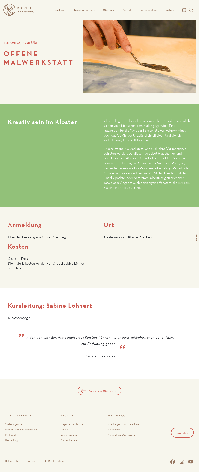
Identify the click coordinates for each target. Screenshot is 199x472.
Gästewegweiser (69, 434)
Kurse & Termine (84, 10)
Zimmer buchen (68, 440)
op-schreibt (114, 429)
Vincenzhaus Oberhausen (121, 434)
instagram (182, 461)
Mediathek (10, 434)
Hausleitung (11, 440)
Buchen (169, 10)
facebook (172, 461)
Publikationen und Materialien (21, 429)
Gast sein (60, 10)
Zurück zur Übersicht (102, 391)
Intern (60, 461)
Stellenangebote (13, 424)
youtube (191, 461)
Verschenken (148, 10)
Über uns (109, 10)
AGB (47, 461)
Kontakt (127, 10)
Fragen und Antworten (72, 424)
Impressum (31, 461)
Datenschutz (11, 461)
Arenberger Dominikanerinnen (124, 424)
